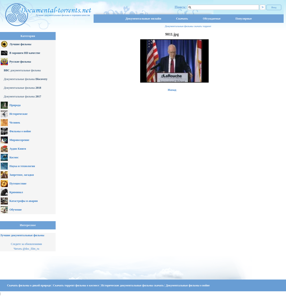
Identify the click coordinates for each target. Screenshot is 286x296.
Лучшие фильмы (20, 44)
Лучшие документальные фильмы (22, 235)
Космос (14, 157)
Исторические (18, 114)
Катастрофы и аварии (23, 201)
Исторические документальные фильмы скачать (133, 285)
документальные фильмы (22, 70)
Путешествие (17, 183)
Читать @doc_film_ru (26, 248)
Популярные (244, 18)
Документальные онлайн (143, 18)
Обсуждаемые (211, 18)
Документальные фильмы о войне (188, 285)
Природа (15, 105)
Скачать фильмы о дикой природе (29, 285)
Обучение (15, 209)
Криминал (16, 192)
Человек (14, 122)
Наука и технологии (22, 166)
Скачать (182, 18)
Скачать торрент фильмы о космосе (76, 285)
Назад (172, 90)
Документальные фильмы (25, 79)
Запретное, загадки (21, 174)
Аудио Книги (17, 148)
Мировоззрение (19, 140)
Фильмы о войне (20, 131)
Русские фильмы (20, 61)
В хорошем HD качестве (24, 53)
